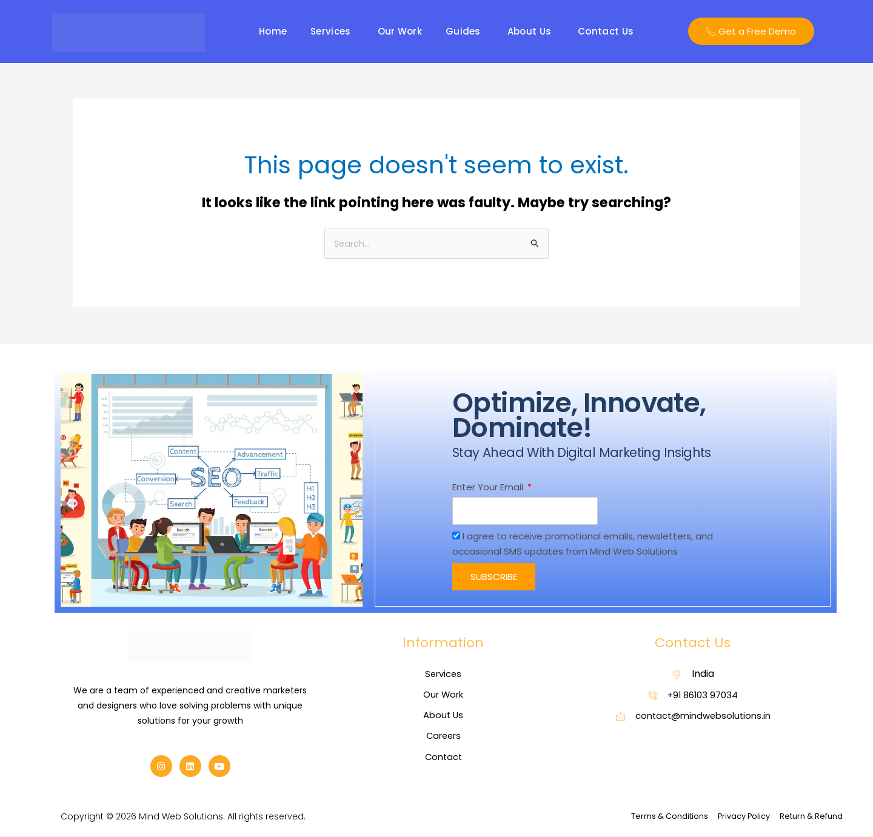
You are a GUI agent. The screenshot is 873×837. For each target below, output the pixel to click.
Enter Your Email (489, 487)
